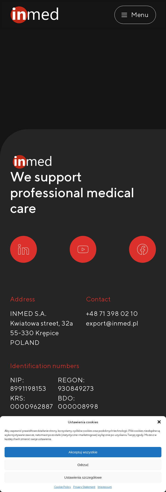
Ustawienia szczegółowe (83, 477)
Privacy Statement (84, 487)
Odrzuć (83, 465)
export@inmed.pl (112, 323)
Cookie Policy (62, 487)
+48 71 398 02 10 (112, 313)
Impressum (105, 487)
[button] (159, 422)
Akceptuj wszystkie (83, 452)
